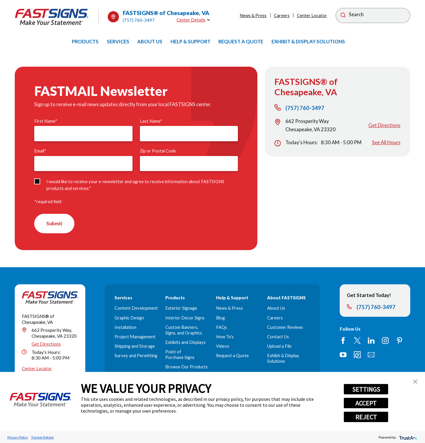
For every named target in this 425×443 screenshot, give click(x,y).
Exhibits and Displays (185, 342)
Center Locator (312, 15)
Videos (222, 346)
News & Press (253, 15)
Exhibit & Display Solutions (283, 359)
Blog (220, 318)
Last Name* (151, 121)
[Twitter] (357, 340)
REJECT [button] (366, 417)
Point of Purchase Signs (179, 355)
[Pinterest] (399, 340)
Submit (55, 224)
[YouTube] (343, 355)
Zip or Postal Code (158, 150)
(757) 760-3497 (139, 20)
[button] (415, 382)
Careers (282, 15)
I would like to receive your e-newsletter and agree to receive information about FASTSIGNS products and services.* (135, 185)
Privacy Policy (17, 437)
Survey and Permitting (136, 356)
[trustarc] (408, 437)
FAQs (221, 327)
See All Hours (386, 142)
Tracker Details (42, 437)
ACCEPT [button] (366, 403)
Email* (40, 150)
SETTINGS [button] (366, 389)
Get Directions (384, 125)
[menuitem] (85, 42)
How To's (225, 337)
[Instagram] (385, 340)
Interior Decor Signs (185, 318)
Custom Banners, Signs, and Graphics (183, 330)
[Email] (371, 355)
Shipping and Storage (135, 346)
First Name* (45, 121)
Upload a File (279, 346)
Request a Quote (232, 356)
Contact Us (278, 337)
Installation (125, 327)
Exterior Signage (181, 308)
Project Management (135, 337)
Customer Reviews (285, 327)
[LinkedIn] (371, 340)
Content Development (136, 308)
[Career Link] (357, 355)
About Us (276, 308)
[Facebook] (343, 340)
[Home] (52, 17)
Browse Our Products (186, 367)
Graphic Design (129, 318)
